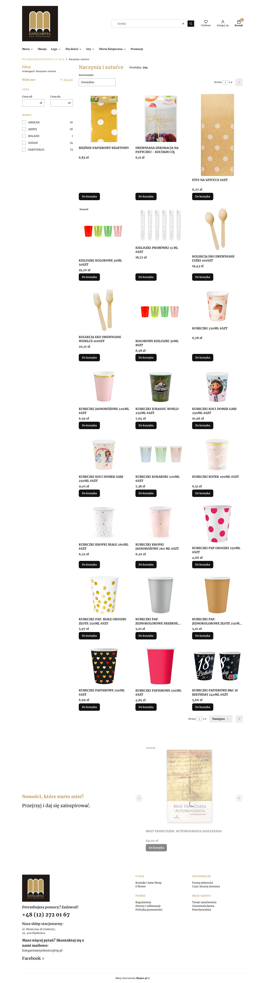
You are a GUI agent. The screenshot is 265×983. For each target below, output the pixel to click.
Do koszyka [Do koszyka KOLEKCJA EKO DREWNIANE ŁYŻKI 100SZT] (202, 277)
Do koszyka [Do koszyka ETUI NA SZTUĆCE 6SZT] (202, 196)
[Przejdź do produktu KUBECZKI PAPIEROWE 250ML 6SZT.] (104, 666)
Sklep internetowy (131, 978)
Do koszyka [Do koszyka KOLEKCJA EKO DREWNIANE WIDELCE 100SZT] (89, 357)
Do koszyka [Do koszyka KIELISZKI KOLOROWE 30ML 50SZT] (89, 277)
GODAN (33, 143)
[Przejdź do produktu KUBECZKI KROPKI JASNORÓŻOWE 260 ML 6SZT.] (160, 522)
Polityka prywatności (148, 909)
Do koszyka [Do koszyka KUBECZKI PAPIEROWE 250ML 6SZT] (89, 707)
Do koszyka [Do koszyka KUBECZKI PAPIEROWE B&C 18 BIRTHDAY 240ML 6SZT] (202, 707)
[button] (191, 23)
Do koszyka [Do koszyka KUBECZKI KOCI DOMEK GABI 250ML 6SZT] (202, 425)
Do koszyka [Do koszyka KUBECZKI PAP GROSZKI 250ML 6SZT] (202, 564)
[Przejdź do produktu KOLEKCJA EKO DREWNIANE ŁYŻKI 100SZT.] (217, 229)
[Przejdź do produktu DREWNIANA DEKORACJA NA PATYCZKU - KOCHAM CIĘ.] (160, 118)
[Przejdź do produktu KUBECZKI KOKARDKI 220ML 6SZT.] (160, 454)
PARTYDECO (36, 149)
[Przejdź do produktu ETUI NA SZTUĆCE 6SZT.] (217, 134)
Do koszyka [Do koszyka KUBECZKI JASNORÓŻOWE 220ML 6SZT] (89, 425)
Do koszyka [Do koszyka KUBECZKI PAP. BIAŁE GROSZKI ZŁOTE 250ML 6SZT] (89, 635)
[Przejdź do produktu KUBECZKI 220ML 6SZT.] (217, 306)
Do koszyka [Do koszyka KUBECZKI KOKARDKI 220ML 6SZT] (146, 493)
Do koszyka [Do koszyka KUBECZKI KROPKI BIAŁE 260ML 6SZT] (89, 564)
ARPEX (32, 129)
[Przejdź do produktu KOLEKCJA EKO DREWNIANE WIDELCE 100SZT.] (104, 310)
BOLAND (33, 136)
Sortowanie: (86, 75)
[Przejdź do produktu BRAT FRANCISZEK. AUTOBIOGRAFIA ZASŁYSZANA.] (189, 786)
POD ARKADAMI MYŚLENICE (38, 59)
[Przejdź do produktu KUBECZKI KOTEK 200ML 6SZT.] (217, 454)
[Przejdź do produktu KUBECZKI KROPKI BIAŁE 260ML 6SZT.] (104, 522)
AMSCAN (34, 122)
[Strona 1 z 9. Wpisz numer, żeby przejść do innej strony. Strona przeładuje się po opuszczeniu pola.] (225, 82)
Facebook (32, 958)
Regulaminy (143, 902)
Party (61, 59)
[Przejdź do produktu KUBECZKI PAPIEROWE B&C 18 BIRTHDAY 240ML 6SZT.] (217, 666)
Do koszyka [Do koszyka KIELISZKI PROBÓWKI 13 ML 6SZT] (146, 277)
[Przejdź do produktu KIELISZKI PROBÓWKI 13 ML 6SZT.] (160, 225)
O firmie (140, 886)
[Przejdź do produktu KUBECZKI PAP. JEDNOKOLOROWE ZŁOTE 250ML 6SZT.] (217, 595)
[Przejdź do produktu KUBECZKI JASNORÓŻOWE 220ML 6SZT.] (104, 386)
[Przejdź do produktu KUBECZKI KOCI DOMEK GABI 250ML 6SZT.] (217, 386)
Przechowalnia (201, 909)
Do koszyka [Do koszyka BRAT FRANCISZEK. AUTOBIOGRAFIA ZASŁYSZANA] (156, 847)
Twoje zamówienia (204, 902)
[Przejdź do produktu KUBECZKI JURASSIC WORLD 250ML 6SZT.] (160, 386)
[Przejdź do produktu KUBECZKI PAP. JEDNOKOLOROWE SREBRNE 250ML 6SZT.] (160, 595)
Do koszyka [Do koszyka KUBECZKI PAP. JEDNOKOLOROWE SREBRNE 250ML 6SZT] (146, 635)
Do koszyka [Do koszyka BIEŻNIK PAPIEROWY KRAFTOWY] (89, 196)
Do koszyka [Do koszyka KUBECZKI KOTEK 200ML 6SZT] (202, 493)
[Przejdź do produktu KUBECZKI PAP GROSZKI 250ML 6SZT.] (217, 523)
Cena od (27, 96)
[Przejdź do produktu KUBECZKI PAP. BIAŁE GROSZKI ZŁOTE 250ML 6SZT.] (104, 595)
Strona (218, 82)
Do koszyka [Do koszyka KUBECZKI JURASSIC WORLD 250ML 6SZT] (146, 425)
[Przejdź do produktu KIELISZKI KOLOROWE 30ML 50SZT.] (104, 231)
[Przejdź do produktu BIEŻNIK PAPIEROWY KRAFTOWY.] (104, 118)
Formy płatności (202, 882)
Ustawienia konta (203, 906)
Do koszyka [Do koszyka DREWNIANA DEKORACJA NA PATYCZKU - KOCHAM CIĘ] (146, 196)
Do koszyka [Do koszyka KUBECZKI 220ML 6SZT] (202, 357)
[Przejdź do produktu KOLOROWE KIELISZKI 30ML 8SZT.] (160, 312)
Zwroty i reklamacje (148, 906)
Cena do (55, 96)
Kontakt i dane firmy (148, 882)
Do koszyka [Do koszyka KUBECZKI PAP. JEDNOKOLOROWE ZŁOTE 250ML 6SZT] (202, 635)
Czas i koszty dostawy (206, 886)
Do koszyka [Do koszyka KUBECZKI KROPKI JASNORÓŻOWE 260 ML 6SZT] (146, 564)
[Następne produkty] (221, 719)
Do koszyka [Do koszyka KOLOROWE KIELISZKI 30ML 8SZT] (146, 357)
